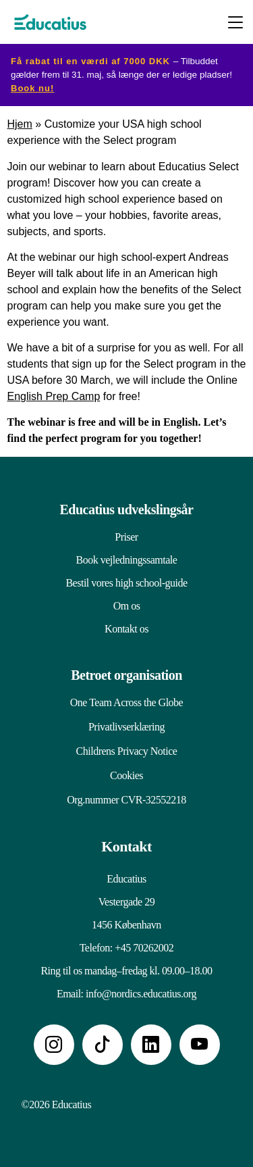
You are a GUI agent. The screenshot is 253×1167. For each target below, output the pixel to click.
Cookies (126, 775)
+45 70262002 (144, 947)
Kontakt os (126, 629)
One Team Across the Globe (126, 702)
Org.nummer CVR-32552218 (126, 799)
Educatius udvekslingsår (126, 509)
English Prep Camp (54, 396)
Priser (126, 537)
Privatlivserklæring (126, 727)
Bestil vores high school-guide (126, 583)
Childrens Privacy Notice (126, 751)
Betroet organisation (126, 675)
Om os (126, 606)
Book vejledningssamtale (126, 560)
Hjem (19, 124)
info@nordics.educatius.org (141, 993)
